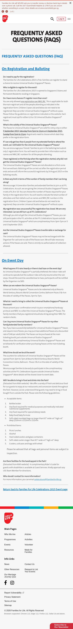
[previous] (3, 11)
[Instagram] (12, 583)
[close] (70, 2)
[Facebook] (6, 582)
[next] (7, 11)
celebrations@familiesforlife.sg (47, 479)
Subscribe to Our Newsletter (61, 626)
